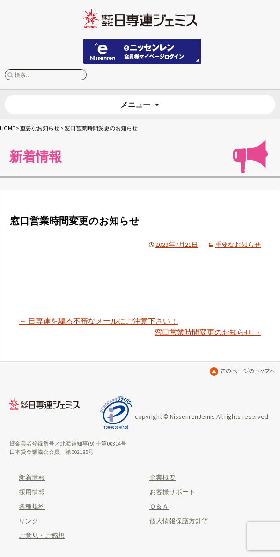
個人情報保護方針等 (178, 521)
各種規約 (32, 506)
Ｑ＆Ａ (159, 506)
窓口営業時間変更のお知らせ (208, 332)
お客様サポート (172, 492)
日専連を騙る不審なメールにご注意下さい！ (98, 321)
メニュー (135, 104)
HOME (7, 128)
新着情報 (32, 477)
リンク (28, 521)
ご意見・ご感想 (42, 535)
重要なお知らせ (39, 128)
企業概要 (162, 477)
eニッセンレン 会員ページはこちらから (142, 51)
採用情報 (32, 492)
